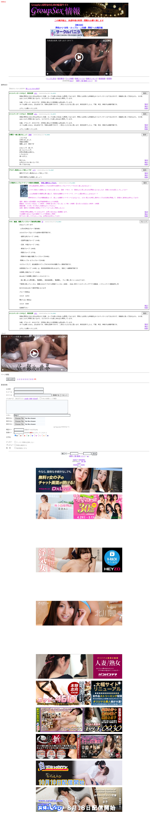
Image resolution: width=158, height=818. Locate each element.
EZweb (35, 398)
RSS (71, 81)
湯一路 (83, 464)
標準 (78, 81)
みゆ (29, 135)
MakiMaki (82, 462)
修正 (146, 106)
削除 (146, 108)
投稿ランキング (91, 78)
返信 (146, 104)
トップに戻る (51, 78)
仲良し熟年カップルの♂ (49, 183)
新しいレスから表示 (32, 88)
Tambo (83, 467)
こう (34, 170)
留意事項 (61, 78)
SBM (30, 398)
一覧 (81, 81)
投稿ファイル (80, 78)
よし (35, 93)
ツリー (89, 81)
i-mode (26, 398)
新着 (85, 81)
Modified (76, 467)
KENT (75, 462)
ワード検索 (69, 78)
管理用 (109, 78)
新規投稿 (102, 78)
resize (79, 466)
